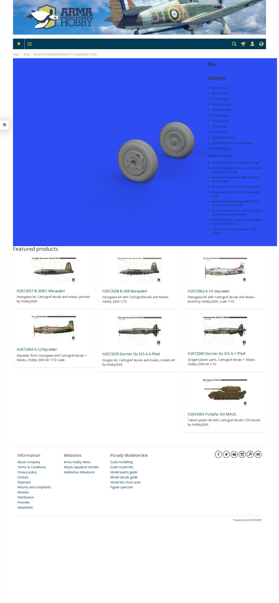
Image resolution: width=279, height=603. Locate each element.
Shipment (24, 482)
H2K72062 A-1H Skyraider (209, 291)
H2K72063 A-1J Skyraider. (37, 349)
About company (28, 462)
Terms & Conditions (31, 467)
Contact (23, 477)
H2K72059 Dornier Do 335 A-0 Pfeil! (131, 354)
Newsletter (25, 507)
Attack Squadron (223, 104)
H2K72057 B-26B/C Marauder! (41, 291)
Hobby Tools (220, 121)
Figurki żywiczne (121, 487)
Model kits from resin (125, 482)
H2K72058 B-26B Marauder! (124, 291)
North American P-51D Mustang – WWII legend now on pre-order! (237, 212)
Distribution (25, 497)
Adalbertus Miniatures (79, 472)
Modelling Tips (221, 148)
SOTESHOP (255, 520)
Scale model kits (121, 467)
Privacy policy (27, 472)
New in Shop (220, 88)
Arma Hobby (220, 99)
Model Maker (220, 115)
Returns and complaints (34, 487)
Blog (211, 64)
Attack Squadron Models (81, 467)
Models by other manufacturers (233, 143)
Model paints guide (123, 472)
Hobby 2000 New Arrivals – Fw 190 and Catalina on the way (237, 170)
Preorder (23, 502)
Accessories (220, 132)
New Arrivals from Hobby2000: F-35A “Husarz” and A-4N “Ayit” (235, 203)
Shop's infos (220, 93)
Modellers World (223, 137)
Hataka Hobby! (221, 110)
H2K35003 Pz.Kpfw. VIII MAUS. (212, 414)
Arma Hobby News (77, 462)
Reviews (23, 492)
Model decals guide (124, 477)
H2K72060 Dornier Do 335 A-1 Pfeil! (216, 353)
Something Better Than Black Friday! (235, 163)
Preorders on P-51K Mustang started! (236, 187)
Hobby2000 (219, 126)
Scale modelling (121, 462)
